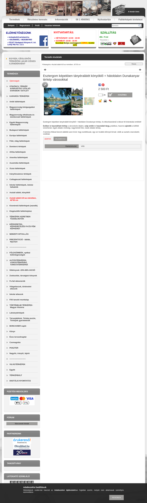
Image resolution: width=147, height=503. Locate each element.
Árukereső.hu (22, 442)
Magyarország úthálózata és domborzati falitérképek (21, 116)
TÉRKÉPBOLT (15, 375)
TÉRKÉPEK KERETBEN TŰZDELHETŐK (19, 218)
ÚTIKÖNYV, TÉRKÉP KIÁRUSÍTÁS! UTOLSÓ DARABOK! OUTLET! (19, 88)
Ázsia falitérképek (17, 168)
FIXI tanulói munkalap (19, 300)
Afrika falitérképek (17, 152)
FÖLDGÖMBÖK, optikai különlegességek (19, 254)
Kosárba (122, 95)
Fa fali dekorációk (17, 281)
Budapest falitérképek (19, 130)
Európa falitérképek (18, 135)
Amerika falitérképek (18, 157)
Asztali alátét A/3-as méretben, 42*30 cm (66, 64)
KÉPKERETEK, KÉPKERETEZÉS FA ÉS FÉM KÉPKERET (22, 226)
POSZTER (13, 348)
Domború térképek (17, 146)
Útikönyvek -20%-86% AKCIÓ (22, 270)
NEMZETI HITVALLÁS (19, 234)
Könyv (12, 331)
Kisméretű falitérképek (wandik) (23, 206)
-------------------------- (17, 359)
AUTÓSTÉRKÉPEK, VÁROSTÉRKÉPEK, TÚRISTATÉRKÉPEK (18, 262)
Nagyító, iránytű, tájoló (19, 353)
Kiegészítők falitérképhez (20, 211)
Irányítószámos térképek (20, 174)
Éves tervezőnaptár (18, 337)
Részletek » (104, 40)
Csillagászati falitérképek (20, 179)
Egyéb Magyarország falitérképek (18, 123)
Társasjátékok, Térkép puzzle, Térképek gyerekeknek (22, 319)
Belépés (11, 26)
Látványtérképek (16, 313)
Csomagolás (15, 342)
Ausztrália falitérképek (19, 163)
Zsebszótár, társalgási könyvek (23, 276)
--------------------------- (17, 247)
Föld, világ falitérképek (19, 141)
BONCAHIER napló (17, 326)
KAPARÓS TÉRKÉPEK (19, 96)
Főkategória (46, 64)
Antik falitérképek (17, 102)
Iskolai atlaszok (16, 294)
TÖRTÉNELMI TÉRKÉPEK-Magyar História (21, 306)
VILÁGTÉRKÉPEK (17, 364)
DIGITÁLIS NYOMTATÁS (20, 381)
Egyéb (12, 370)
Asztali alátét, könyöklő (19, 192)
